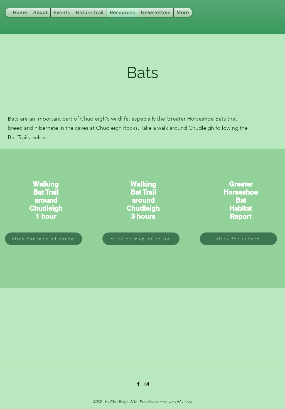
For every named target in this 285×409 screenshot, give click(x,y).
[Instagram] (146, 384)
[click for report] (238, 238)
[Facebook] (138, 384)
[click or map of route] (141, 238)
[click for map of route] (43, 238)
